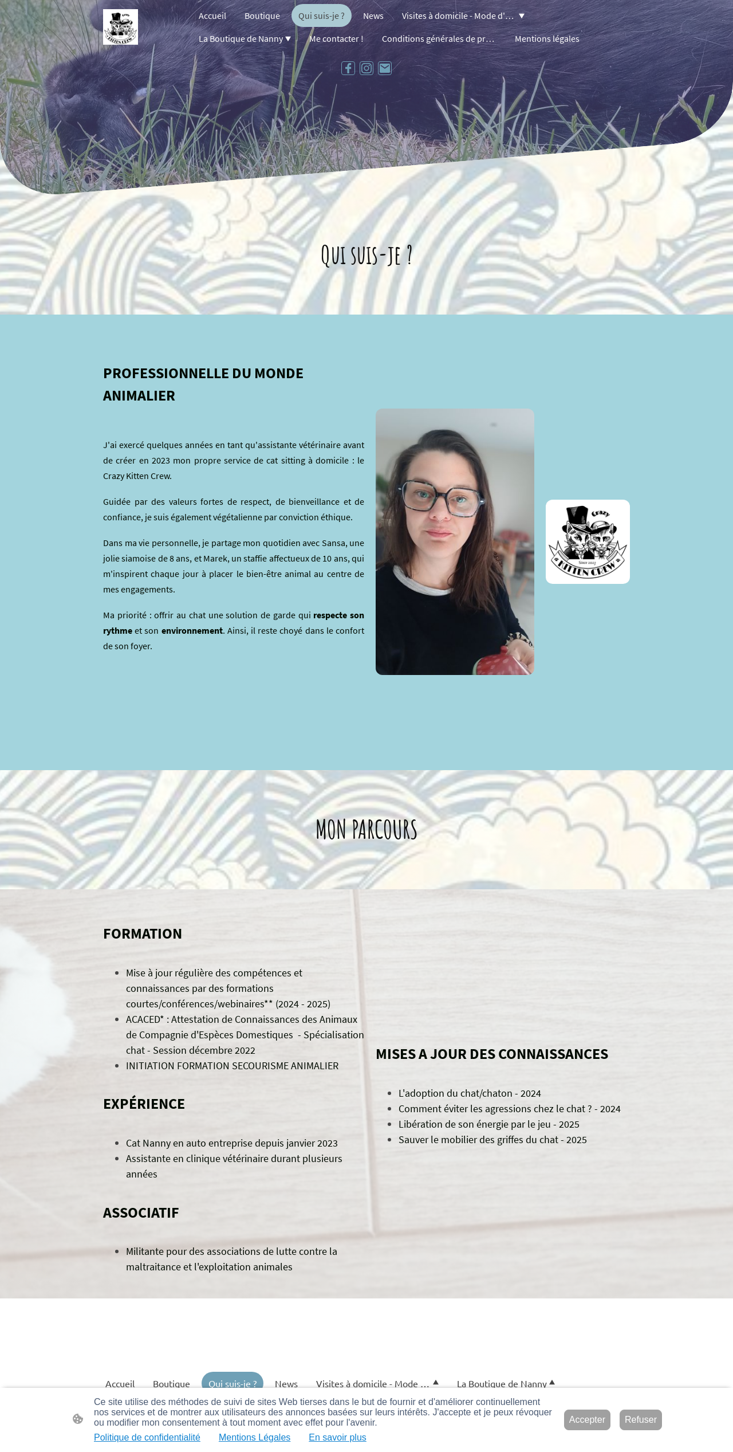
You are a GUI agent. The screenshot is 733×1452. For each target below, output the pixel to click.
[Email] (385, 68)
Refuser (641, 1419)
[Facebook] (348, 68)
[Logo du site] (120, 26)
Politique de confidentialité (147, 1437)
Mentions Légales (254, 1437)
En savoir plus (337, 1437)
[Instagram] (366, 68)
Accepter (587, 1419)
